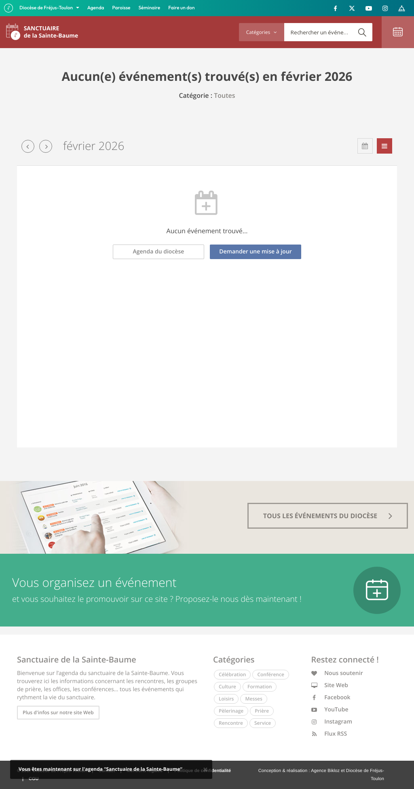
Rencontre (231, 722)
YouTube (330, 709)
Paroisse (121, 8)
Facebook (331, 697)
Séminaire (150, 8)
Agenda (95, 8)
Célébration (232, 674)
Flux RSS (329, 734)
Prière (262, 710)
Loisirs (226, 698)
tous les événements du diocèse (328, 516)
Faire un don (181, 8)
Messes (253, 698)
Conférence (270, 674)
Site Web (330, 685)
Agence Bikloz (325, 770)
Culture (227, 686)
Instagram (332, 722)
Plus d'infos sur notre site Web (58, 712)
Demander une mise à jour (255, 251)
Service (262, 722)
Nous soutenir (337, 673)
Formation (259, 686)
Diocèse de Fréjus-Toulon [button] (46, 8)
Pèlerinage (231, 710)
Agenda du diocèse (158, 251)
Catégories (261, 32)
